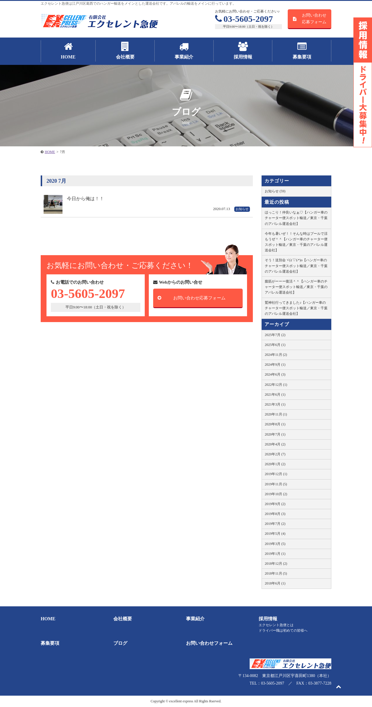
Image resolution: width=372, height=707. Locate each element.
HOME (48, 618)
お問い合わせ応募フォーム (314, 18)
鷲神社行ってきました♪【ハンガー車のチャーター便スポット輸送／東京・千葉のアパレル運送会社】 (296, 308)
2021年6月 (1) (275, 394)
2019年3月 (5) (275, 544)
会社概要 (122, 618)
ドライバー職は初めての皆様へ (283, 630)
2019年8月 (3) (275, 514)
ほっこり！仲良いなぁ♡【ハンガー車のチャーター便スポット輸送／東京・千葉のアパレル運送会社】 (296, 217)
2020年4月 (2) (275, 444)
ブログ (120, 643)
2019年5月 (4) (275, 534)
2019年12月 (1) (276, 474)
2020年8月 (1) (275, 424)
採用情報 (268, 618)
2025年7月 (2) (275, 335)
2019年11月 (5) (276, 484)
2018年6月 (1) (275, 583)
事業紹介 (195, 618)
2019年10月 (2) (276, 494)
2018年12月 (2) (276, 564)
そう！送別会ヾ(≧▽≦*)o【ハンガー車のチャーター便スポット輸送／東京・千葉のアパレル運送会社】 (296, 265)
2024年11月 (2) (276, 355)
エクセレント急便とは (276, 625)
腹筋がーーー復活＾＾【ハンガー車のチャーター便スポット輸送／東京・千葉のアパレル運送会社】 (296, 286)
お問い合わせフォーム (209, 643)
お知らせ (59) (275, 191)
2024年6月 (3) (275, 374)
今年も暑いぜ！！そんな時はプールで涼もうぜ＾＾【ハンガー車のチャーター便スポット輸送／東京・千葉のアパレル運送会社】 (296, 242)
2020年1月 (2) (275, 464)
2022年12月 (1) (276, 385)
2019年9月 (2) (275, 504)
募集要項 (50, 643)
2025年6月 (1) (275, 345)
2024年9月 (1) (275, 365)
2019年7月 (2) (275, 524)
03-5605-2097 (244, 19)
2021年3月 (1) (275, 404)
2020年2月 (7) (275, 454)
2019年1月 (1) (275, 554)
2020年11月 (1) (276, 414)
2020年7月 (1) (275, 434)
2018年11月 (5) (276, 573)
